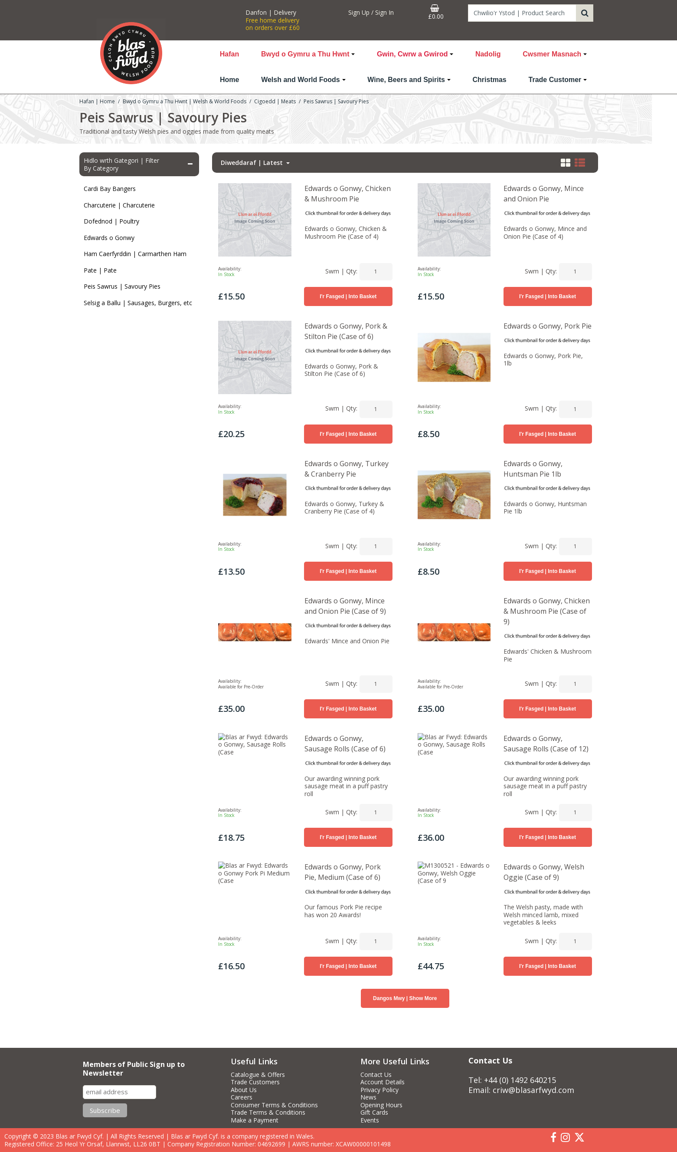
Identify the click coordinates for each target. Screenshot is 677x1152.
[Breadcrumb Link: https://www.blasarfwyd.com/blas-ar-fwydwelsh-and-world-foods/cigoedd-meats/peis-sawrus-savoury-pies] (336, 100)
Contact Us (376, 1075)
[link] (553, 1137)
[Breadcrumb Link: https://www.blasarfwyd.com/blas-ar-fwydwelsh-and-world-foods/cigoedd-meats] (275, 100)
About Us (244, 1090)
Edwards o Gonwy (109, 238)
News (368, 1097)
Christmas (490, 79)
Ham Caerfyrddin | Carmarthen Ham (135, 254)
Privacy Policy (379, 1090)
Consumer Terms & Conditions (274, 1105)
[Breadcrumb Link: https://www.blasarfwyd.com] (97, 100)
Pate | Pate (100, 270)
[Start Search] (584, 13)
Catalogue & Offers (258, 1075)
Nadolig (488, 54)
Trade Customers (255, 1082)
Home (229, 79)
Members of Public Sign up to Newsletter (134, 1069)
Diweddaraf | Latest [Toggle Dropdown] (253, 163)
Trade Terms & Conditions (268, 1112)
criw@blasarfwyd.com (533, 1090)
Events (369, 1120)
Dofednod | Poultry (111, 221)
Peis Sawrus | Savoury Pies (122, 286)
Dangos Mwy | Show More (405, 1016)
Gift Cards (374, 1112)
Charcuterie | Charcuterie (119, 205)
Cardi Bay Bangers (110, 188)
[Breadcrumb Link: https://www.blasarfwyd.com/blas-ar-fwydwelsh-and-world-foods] (184, 100)
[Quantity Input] (376, 271)
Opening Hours (381, 1105)
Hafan (229, 54)
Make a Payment (254, 1120)
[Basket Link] (435, 12)
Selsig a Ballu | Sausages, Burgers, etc (138, 303)
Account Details (382, 1082)
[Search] (522, 13)
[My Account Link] (370, 12)
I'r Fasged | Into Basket (348, 296)
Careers (241, 1097)
